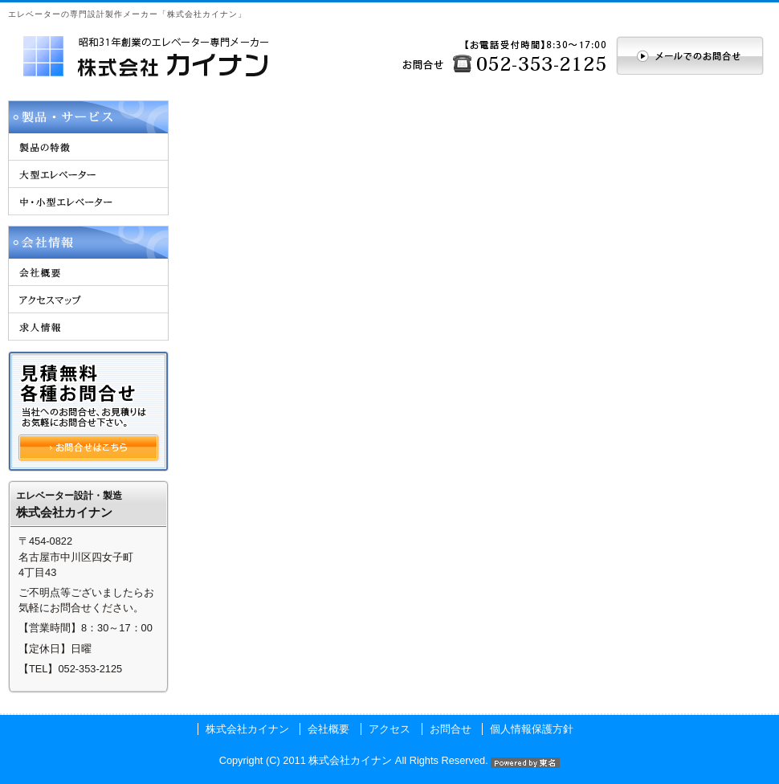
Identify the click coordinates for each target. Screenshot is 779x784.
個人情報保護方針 (531, 729)
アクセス (389, 729)
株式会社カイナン (247, 729)
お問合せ (450, 729)
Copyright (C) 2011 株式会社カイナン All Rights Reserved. (390, 760)
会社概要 (328, 729)
